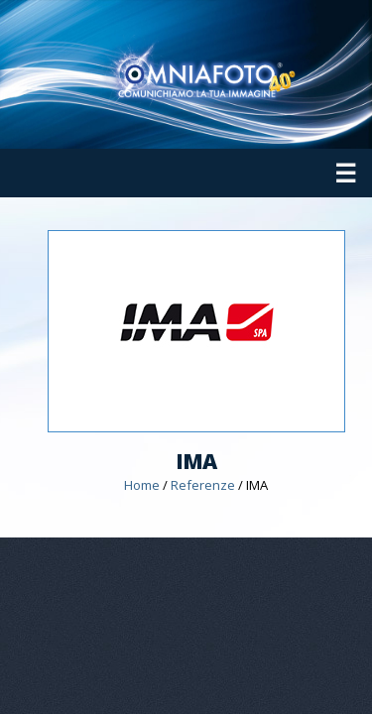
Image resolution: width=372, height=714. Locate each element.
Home (142, 485)
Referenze (203, 485)
